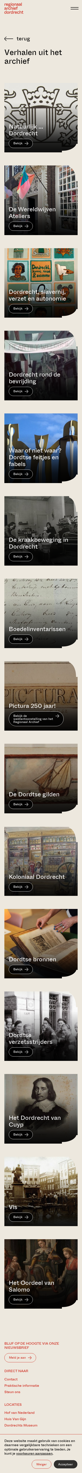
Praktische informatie (21, 1385)
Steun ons (12, 1391)
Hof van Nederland (19, 1412)
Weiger (41, 1464)
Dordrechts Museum (20, 1425)
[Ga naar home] (13, 8)
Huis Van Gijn (15, 1418)
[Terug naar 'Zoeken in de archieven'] (41, 38)
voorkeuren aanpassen (34, 1453)
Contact (10, 1379)
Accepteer (65, 1464)
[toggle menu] (75, 8)
